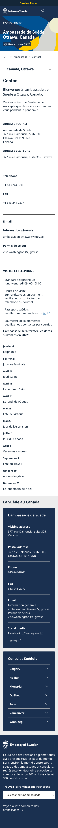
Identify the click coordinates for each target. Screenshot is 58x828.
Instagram (32, 633)
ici (44, 313)
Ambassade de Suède (23, 34)
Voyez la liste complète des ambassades (21, 808)
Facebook (14, 633)
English (18, 22)
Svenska (8, 22)
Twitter (12, 641)
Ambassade (20, 57)
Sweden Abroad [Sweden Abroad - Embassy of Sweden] (29, 3)
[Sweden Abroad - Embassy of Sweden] (18, 11)
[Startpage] (6, 57)
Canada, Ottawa (20, 69)
